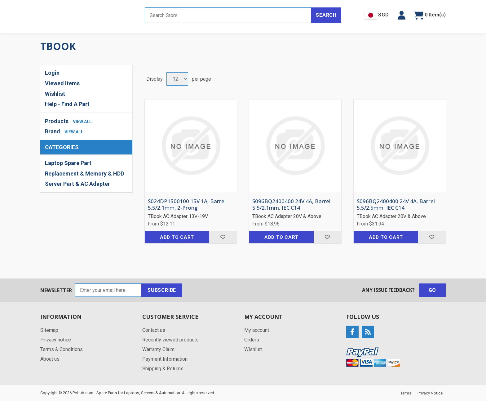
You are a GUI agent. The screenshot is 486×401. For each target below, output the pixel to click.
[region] (86, 173)
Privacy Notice (430, 393)
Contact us (153, 330)
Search (326, 15)
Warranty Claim (158, 349)
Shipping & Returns (162, 369)
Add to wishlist (223, 237)
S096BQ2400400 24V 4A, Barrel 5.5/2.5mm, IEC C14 (396, 204)
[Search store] (228, 15)
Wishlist (55, 94)
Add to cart (177, 237)
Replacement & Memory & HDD (84, 173)
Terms (405, 393)
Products (56, 121)
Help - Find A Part (67, 104)
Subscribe (162, 290)
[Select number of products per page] (177, 79)
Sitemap (49, 330)
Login (52, 72)
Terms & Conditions (61, 349)
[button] (401, 15)
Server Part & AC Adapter (77, 183)
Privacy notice (55, 340)
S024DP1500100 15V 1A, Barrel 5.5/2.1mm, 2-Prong (187, 204)
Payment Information (165, 359)
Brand (52, 131)
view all (82, 121)
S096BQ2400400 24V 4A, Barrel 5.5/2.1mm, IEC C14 (291, 204)
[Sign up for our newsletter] (108, 290)
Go (432, 290)
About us (50, 359)
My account (256, 330)
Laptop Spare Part (68, 163)
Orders (251, 340)
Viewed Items (62, 83)
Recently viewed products (170, 340)
